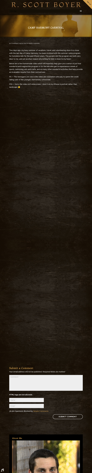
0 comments (36, 43)
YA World (29, 43)
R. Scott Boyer (14, 43)
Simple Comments (40, 411)
